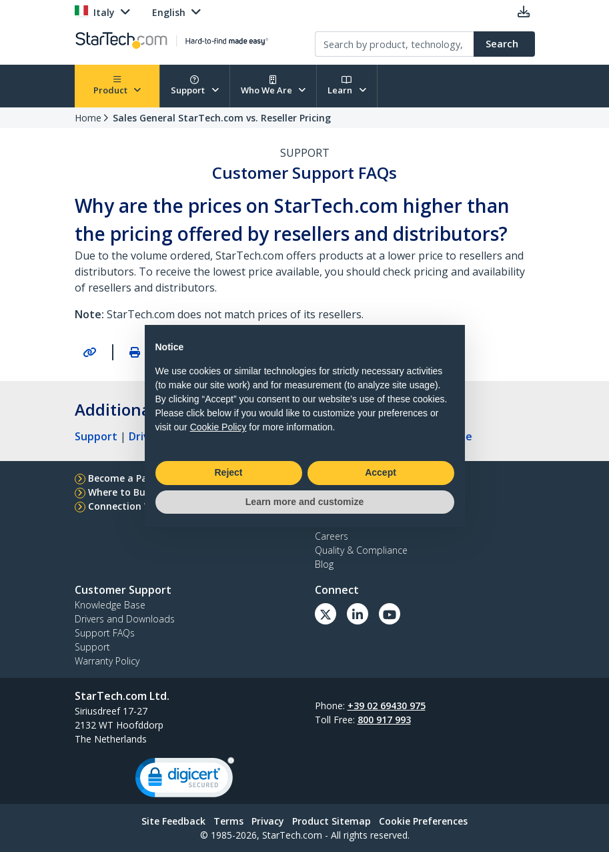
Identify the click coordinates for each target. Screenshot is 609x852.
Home (88, 117)
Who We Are (273, 85)
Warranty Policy (107, 661)
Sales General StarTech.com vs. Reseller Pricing (222, 117)
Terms (228, 821)
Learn (347, 85)
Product (117, 85)
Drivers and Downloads (125, 618)
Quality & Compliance (361, 550)
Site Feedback (173, 821)
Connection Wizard (132, 506)
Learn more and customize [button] (304, 501)
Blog (324, 564)
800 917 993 (384, 719)
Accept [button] (380, 472)
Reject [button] (228, 472)
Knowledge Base (110, 604)
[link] (185, 780)
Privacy (267, 821)
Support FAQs (105, 632)
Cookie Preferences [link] (423, 821)
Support (195, 85)
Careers (331, 536)
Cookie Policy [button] (218, 427)
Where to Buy (119, 492)
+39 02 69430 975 (387, 705)
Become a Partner (129, 478)
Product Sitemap (331, 821)
